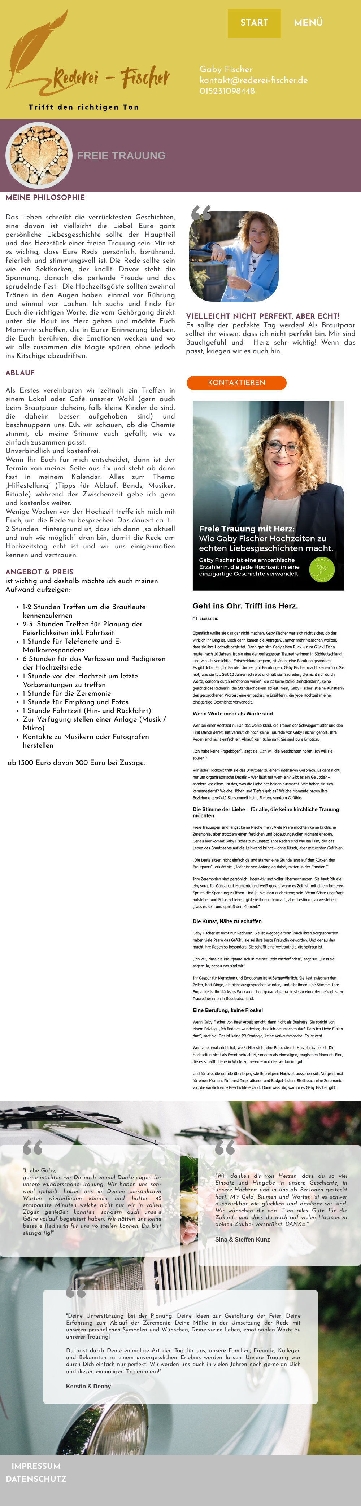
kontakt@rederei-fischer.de (254, 80)
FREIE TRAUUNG (121, 155)
